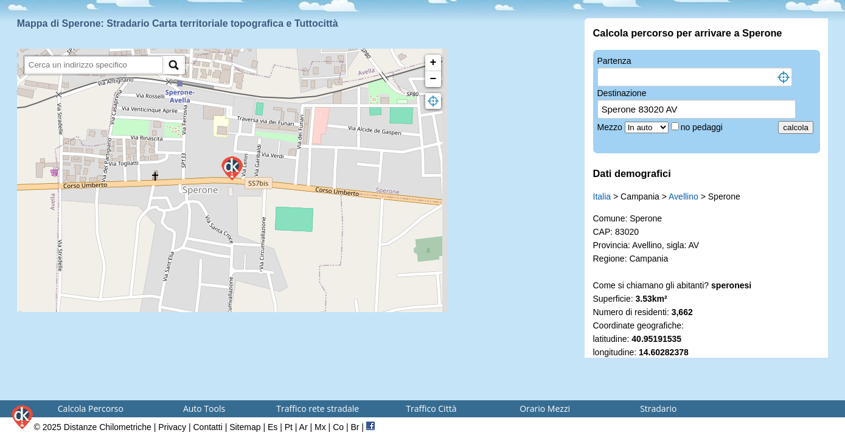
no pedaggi (703, 127)
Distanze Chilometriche (107, 427)
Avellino (683, 196)
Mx (320, 427)
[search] (94, 65)
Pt (289, 427)
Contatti (208, 427)
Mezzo (611, 127)
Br (354, 427)
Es (272, 427)
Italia (602, 196)
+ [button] (433, 62)
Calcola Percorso (90, 408)
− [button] (433, 79)
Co (338, 427)
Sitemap (244, 427)
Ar (303, 427)
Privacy (172, 427)
